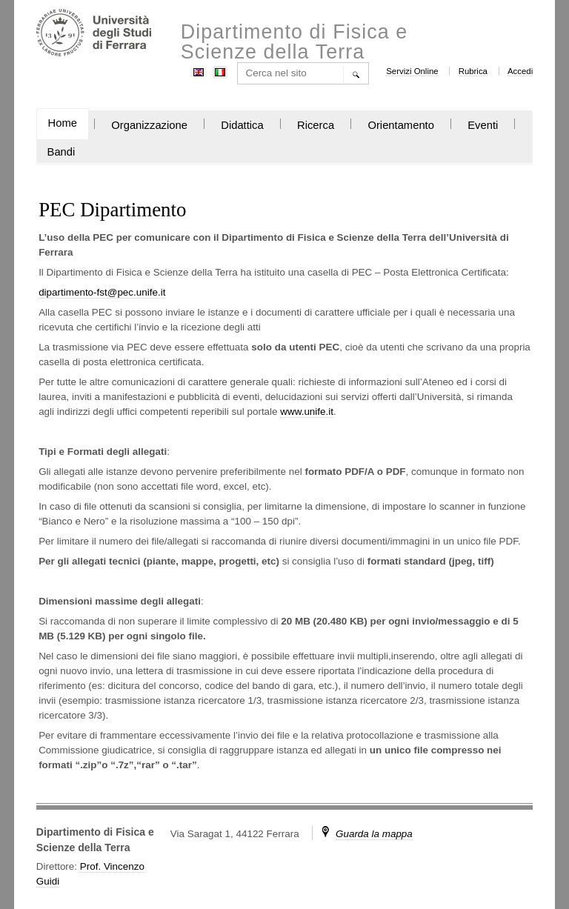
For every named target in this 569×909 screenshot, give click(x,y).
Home (62, 123)
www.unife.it (306, 411)
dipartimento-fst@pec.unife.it (102, 292)
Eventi (482, 125)
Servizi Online (412, 71)
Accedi (520, 71)
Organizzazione (149, 125)
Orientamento (400, 125)
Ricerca (315, 125)
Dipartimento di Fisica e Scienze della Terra (294, 42)
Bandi (61, 152)
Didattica (242, 125)
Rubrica (473, 71)
